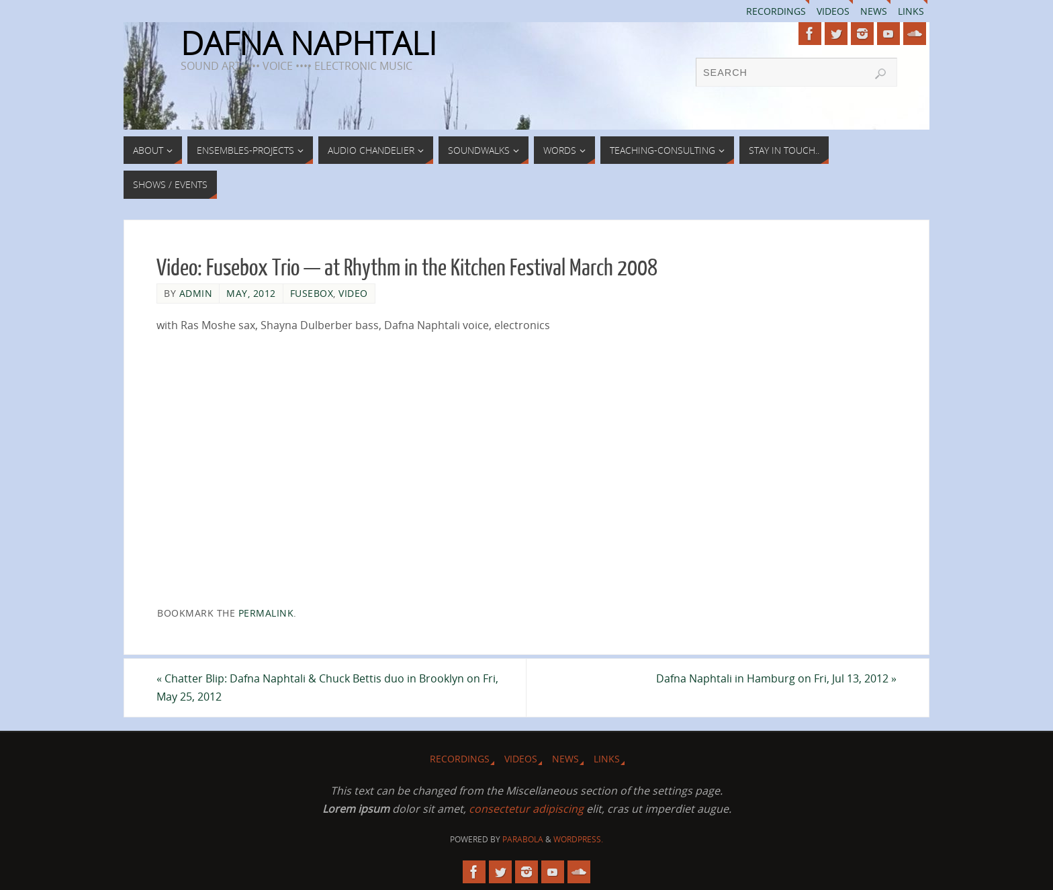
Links (911, 11)
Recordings (776, 11)
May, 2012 (251, 293)
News (873, 11)
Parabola (522, 839)
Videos (833, 11)
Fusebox (312, 293)
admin (196, 293)
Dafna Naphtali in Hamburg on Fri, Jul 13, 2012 (776, 678)
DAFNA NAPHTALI (309, 43)
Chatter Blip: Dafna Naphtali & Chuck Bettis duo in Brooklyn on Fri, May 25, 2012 (327, 687)
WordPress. (578, 839)
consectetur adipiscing (526, 808)
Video (353, 293)
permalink (266, 613)
